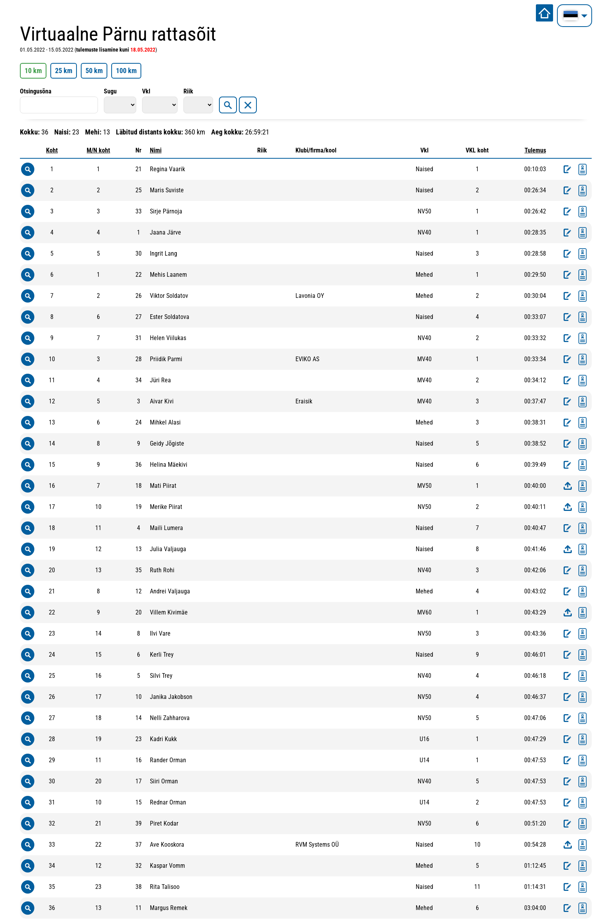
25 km (63, 70)
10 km (33, 70)
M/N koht (98, 150)
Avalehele (544, 12)
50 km (94, 70)
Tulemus (535, 150)
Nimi (156, 150)
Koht (52, 150)
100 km (126, 70)
